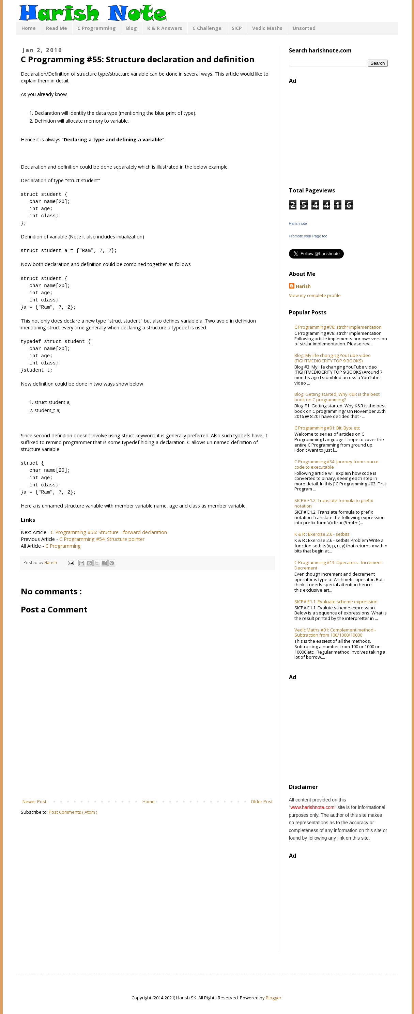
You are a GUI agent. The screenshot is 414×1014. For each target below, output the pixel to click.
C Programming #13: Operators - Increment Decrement (338, 565)
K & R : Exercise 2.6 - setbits (322, 534)
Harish (303, 286)
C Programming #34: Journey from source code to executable (336, 464)
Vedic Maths (267, 28)
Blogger (273, 998)
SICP (237, 28)
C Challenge (207, 28)
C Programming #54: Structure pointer (101, 539)
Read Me (56, 28)
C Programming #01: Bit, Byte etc (327, 428)
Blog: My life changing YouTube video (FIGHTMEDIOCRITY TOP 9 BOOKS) (332, 358)
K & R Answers (164, 28)
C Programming (96, 28)
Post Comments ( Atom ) (73, 812)
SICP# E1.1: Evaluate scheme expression (336, 601)
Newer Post (34, 801)
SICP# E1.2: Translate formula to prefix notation (333, 503)
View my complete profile (315, 295)
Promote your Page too (308, 236)
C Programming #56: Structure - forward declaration (109, 532)
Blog (131, 28)
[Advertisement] (147, 779)
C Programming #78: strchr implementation (338, 327)
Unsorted (304, 28)
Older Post (262, 801)
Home (28, 28)
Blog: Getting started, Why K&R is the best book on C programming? (337, 397)
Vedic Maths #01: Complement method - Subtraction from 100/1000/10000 (335, 632)
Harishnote (298, 223)
